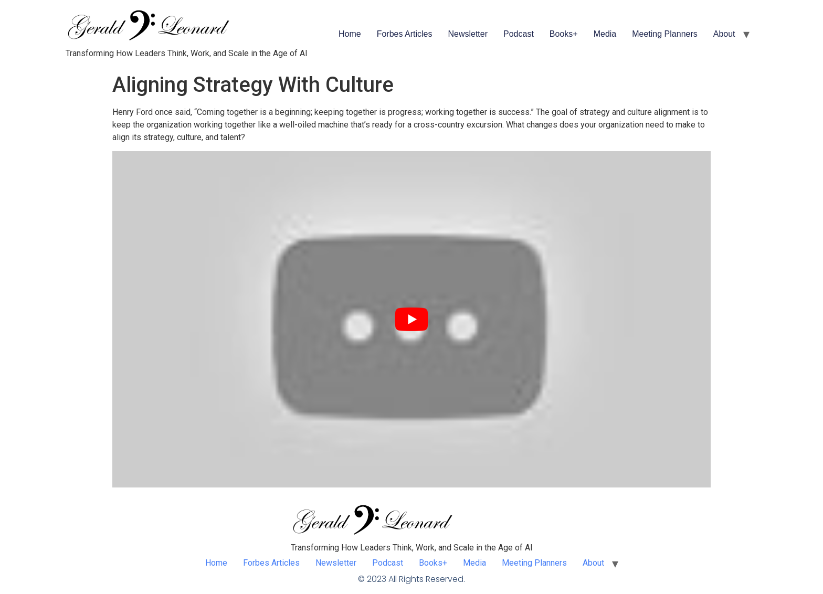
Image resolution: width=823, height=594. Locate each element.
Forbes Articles (404, 33)
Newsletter (468, 33)
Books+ (564, 33)
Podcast (518, 33)
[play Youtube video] (411, 319)
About (724, 33)
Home (350, 33)
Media (605, 33)
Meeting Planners (665, 33)
